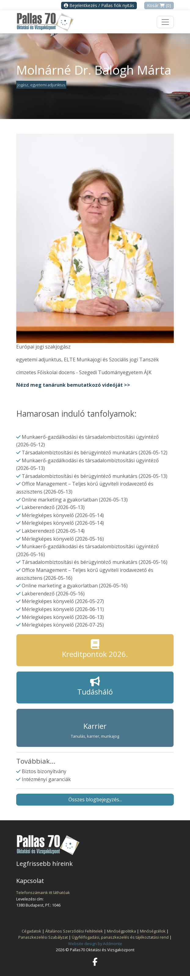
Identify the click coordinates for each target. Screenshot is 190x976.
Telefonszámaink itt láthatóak (43, 892)
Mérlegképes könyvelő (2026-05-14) (63, 515)
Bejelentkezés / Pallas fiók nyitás (99, 5)
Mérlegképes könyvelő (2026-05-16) (63, 538)
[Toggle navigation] (165, 22)
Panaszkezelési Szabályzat (43, 937)
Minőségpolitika (121, 931)
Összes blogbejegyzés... (95, 799)
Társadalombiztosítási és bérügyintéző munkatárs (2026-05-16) (94, 562)
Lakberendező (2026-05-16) (53, 593)
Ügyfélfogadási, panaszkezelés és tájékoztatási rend (120, 937)
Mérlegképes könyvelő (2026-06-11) (63, 609)
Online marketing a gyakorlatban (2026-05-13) (75, 499)
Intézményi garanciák (46, 779)
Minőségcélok (153, 931)
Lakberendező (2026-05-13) (53, 507)
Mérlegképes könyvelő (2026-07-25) (63, 624)
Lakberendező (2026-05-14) (53, 530)
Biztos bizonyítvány (44, 771)
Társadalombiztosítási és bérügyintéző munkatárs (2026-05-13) (94, 476)
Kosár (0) (159, 5)
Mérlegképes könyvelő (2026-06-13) (63, 617)
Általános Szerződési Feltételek (74, 931)
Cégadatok (31, 931)
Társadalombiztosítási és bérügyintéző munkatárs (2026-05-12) (94, 452)
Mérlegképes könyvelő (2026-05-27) (63, 601)
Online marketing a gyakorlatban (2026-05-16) (75, 585)
